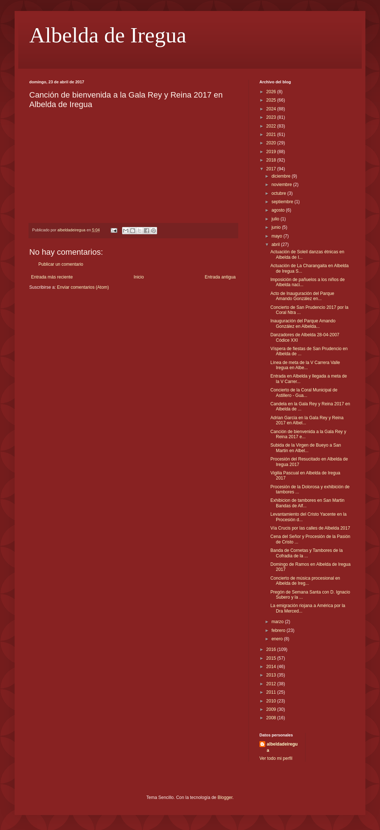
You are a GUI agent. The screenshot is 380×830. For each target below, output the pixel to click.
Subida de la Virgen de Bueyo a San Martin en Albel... (305, 448)
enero (277, 638)
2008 (271, 717)
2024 (271, 108)
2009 (271, 709)
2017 (271, 168)
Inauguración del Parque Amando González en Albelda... (302, 323)
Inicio (139, 277)
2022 (271, 126)
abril (276, 244)
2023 (271, 117)
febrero (278, 630)
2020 (271, 142)
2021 (271, 134)
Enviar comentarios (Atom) (83, 287)
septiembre (282, 201)
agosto (278, 210)
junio (276, 227)
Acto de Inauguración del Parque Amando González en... (302, 296)
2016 (271, 649)
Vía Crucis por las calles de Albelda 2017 (310, 528)
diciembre (281, 176)
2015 (271, 658)
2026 (271, 91)
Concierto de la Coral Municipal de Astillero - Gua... (303, 392)
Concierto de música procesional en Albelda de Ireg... (305, 581)
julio (276, 218)
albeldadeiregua (282, 747)
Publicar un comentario (60, 264)
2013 (271, 675)
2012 (271, 683)
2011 (271, 692)
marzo (278, 621)
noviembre (282, 184)
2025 (271, 100)
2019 (271, 151)
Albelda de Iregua (107, 35)
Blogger (224, 797)
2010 (271, 701)
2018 (271, 160)
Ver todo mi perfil (275, 758)
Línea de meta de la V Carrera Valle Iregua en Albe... (305, 365)
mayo (277, 236)
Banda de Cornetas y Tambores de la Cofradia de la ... (306, 553)
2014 (271, 666)
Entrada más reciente (52, 277)
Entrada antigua (220, 277)
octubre (279, 193)
